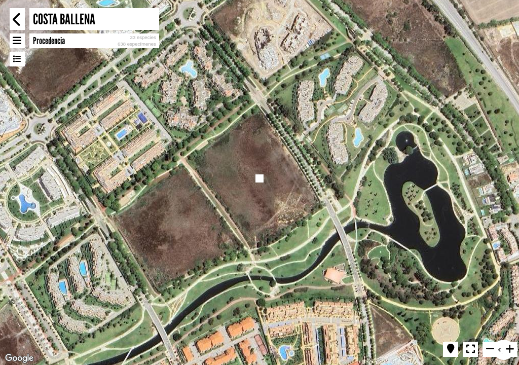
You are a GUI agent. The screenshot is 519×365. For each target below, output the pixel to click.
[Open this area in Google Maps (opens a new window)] (19, 358)
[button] (259, 178)
